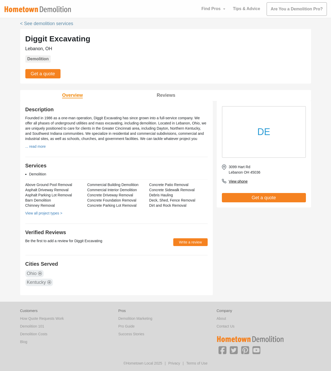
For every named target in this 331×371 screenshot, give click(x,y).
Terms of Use (196, 363)
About (221, 318)
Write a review (190, 242)
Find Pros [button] (211, 8)
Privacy (174, 363)
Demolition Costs (34, 334)
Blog (23, 342)
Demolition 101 (32, 326)
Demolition (38, 59)
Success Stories (131, 334)
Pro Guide (126, 326)
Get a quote (43, 73)
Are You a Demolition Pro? (297, 9)
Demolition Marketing (135, 318)
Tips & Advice (246, 8)
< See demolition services (46, 23)
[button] (222, 349)
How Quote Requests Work (42, 318)
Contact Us (226, 326)
